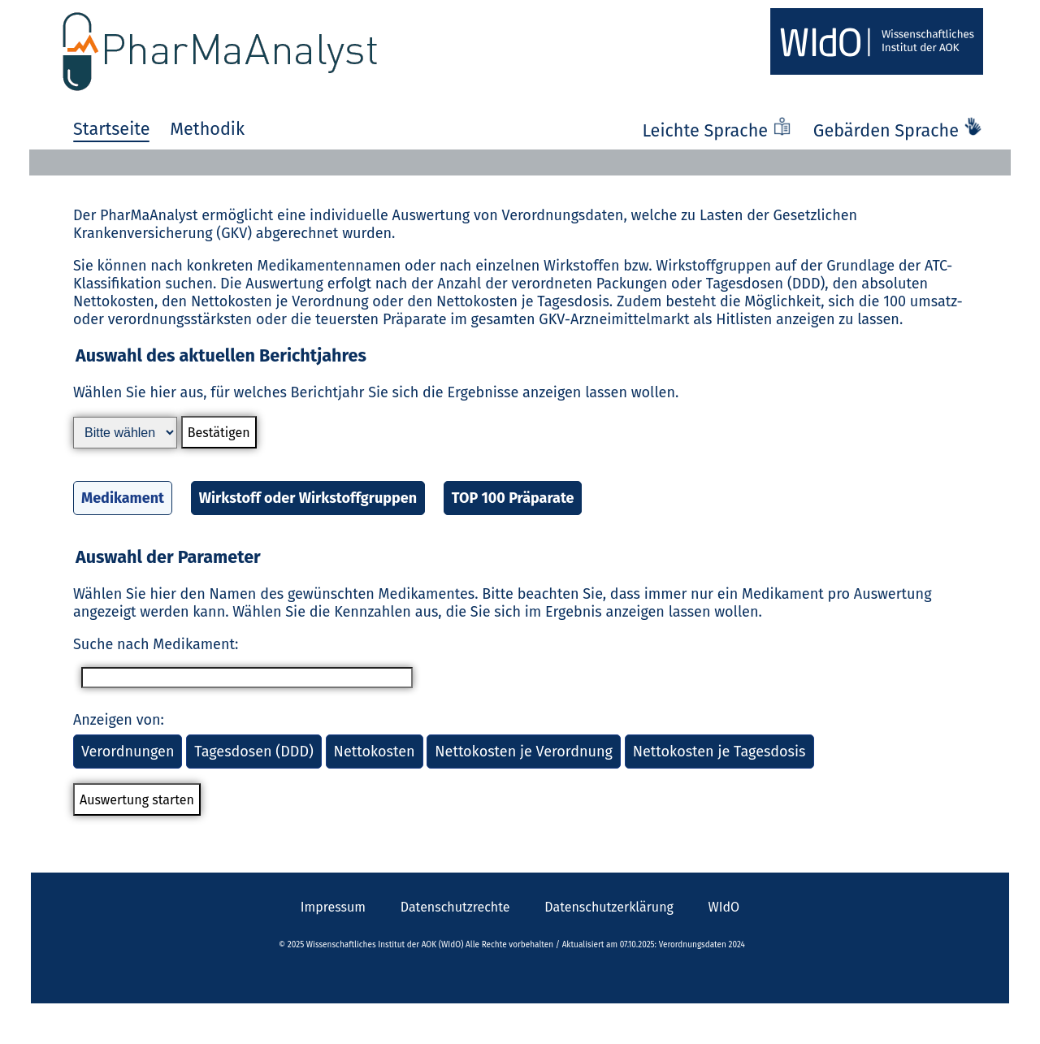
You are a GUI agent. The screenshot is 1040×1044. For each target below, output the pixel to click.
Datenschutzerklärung (609, 907)
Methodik (207, 129)
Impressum (333, 907)
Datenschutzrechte (455, 907)
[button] (520, 441)
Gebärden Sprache (898, 130)
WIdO (724, 907)
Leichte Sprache (719, 130)
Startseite (111, 129)
